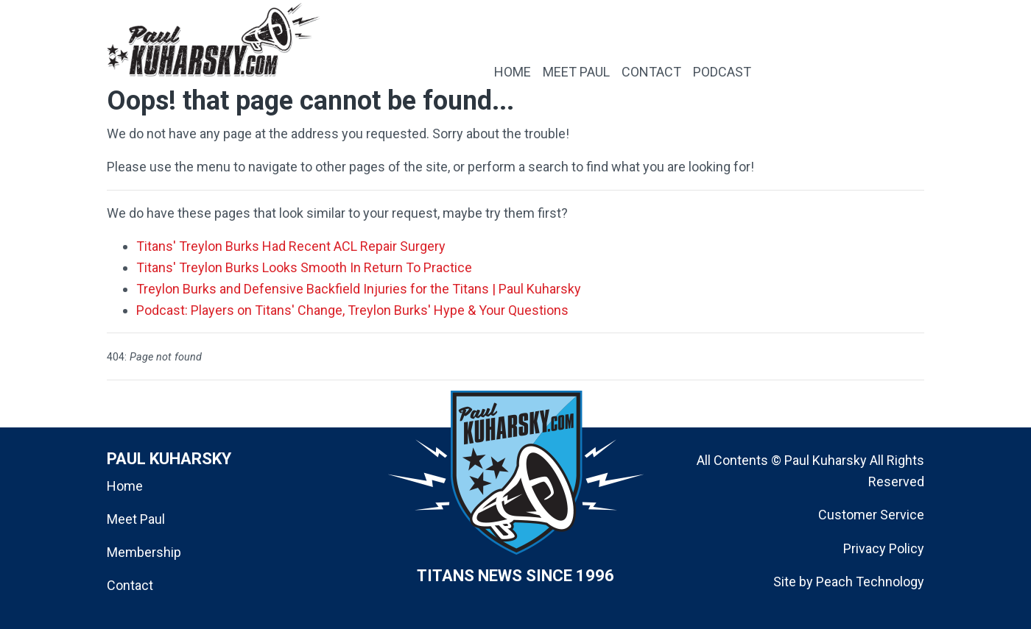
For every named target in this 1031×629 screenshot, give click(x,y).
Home (125, 486)
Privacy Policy (883, 548)
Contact (130, 585)
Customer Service (871, 514)
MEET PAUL (576, 71)
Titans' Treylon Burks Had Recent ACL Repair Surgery (291, 246)
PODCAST (722, 71)
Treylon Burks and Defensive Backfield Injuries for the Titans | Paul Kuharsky (358, 288)
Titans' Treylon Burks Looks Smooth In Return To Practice (304, 267)
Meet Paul (136, 519)
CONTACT (651, 71)
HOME (512, 71)
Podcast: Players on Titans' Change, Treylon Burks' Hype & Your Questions (352, 310)
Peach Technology (870, 581)
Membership (144, 552)
